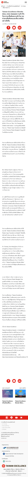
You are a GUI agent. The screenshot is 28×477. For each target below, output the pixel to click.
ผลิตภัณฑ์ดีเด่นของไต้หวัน (7, 434)
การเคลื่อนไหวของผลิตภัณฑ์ (13, 6)
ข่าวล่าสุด (23, 6)
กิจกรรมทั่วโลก (5, 425)
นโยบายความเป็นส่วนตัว (11, 471)
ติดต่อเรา (20, 471)
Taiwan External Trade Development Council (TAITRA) (13, 455)
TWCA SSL (7, 461)
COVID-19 (3, 438)
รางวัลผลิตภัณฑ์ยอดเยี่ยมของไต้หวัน (10, 432)
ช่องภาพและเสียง (6, 427)
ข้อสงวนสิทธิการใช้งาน (9, 469)
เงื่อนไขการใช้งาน (20, 469)
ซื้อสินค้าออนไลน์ (5, 436)
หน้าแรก (3, 6)
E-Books (4, 429)
